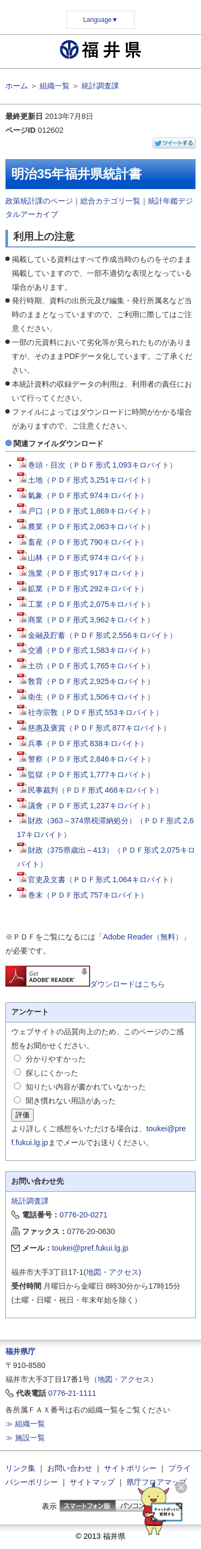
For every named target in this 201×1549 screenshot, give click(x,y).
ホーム (16, 85)
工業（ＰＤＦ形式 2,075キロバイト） (85, 604)
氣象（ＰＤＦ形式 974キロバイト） (82, 495)
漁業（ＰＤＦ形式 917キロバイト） (82, 573)
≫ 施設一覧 (25, 1437)
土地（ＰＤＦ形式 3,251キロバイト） (85, 480)
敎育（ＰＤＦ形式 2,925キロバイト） (85, 681)
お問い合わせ (69, 1468)
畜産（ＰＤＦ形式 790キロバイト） (82, 542)
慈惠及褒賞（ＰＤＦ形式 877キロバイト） (93, 728)
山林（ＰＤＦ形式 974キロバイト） (82, 557)
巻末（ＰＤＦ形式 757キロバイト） (82, 895)
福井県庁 (20, 1351)
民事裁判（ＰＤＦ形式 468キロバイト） (90, 790)
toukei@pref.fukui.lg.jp (90, 1248)
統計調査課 (100, 85)
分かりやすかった (56, 1059)
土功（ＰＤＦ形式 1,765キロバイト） (85, 665)
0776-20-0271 (83, 1214)
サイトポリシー (130, 1468)
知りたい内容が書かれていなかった (86, 1086)
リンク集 (20, 1468)
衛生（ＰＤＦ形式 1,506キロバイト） (85, 697)
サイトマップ (92, 1482)
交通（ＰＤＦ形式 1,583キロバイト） (85, 650)
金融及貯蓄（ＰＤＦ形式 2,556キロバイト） (97, 635)
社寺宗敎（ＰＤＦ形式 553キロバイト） (90, 712)
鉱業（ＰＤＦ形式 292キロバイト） (82, 588)
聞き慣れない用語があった (71, 1100)
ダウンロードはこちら (85, 984)
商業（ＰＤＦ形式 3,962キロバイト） (85, 619)
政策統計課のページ (39, 201)
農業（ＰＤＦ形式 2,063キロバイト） (85, 526)
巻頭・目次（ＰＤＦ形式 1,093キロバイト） (97, 465)
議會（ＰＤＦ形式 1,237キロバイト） (85, 805)
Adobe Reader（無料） (143, 937)
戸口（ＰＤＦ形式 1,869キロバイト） (85, 511)
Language (100, 20)
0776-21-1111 (72, 1393)
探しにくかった (52, 1073)
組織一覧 (55, 85)
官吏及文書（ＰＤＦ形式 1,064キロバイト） (97, 879)
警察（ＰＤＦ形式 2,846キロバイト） (85, 759)
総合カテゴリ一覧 (110, 201)
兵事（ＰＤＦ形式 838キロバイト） (82, 743)
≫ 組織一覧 (25, 1423)
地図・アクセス (112, 1272)
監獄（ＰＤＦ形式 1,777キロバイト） (85, 774)
